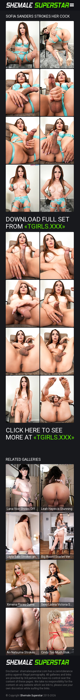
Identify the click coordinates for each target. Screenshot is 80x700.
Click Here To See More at (40, 433)
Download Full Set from (37, 222)
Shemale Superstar (31, 695)
